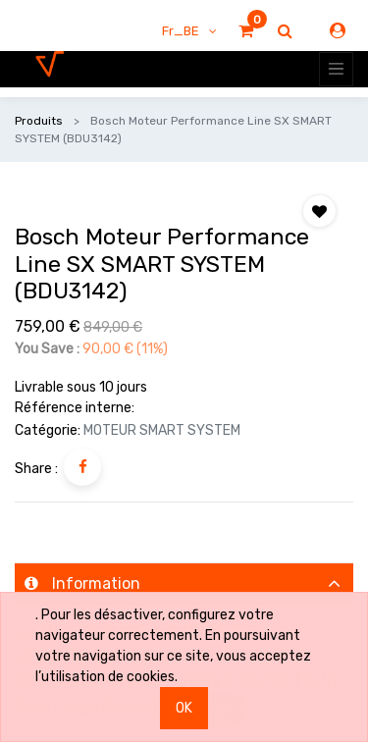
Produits (39, 121)
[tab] (184, 584)
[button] (319, 211)
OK (184, 708)
